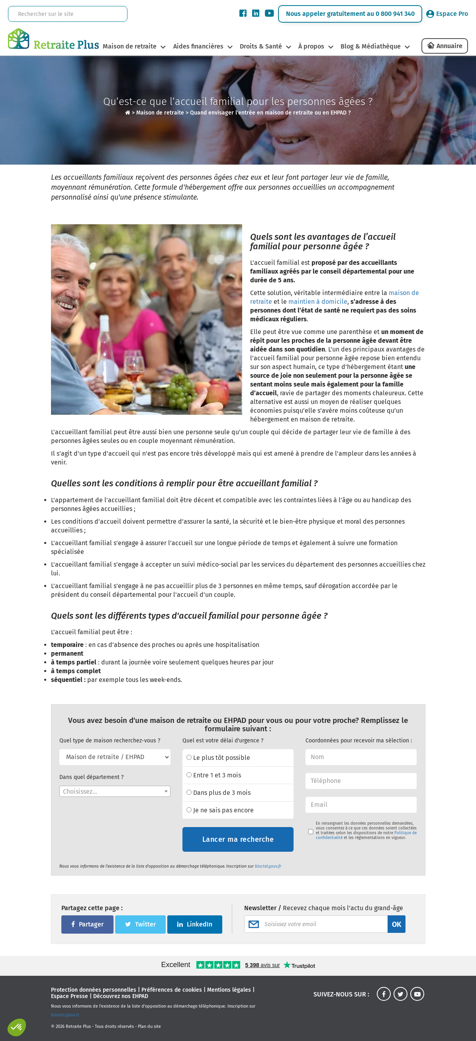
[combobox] (114, 791)
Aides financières (197, 46)
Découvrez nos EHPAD (120, 996)
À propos (312, 46)
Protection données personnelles (93, 990)
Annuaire (449, 46)
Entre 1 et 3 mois (213, 775)
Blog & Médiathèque (372, 46)
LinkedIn (194, 924)
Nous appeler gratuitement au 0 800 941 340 (350, 13)
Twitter (140, 924)
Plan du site (149, 1026)
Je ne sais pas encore (220, 810)
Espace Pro (447, 14)
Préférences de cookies (171, 990)
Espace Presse (69, 996)
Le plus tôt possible (218, 757)
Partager (87, 924)
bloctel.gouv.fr (268, 866)
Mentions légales (229, 990)
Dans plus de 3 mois (218, 792)
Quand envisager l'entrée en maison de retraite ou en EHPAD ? (270, 112)
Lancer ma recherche (238, 839)
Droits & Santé (260, 46)
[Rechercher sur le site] (54, 14)
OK (396, 924)
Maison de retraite (128, 46)
